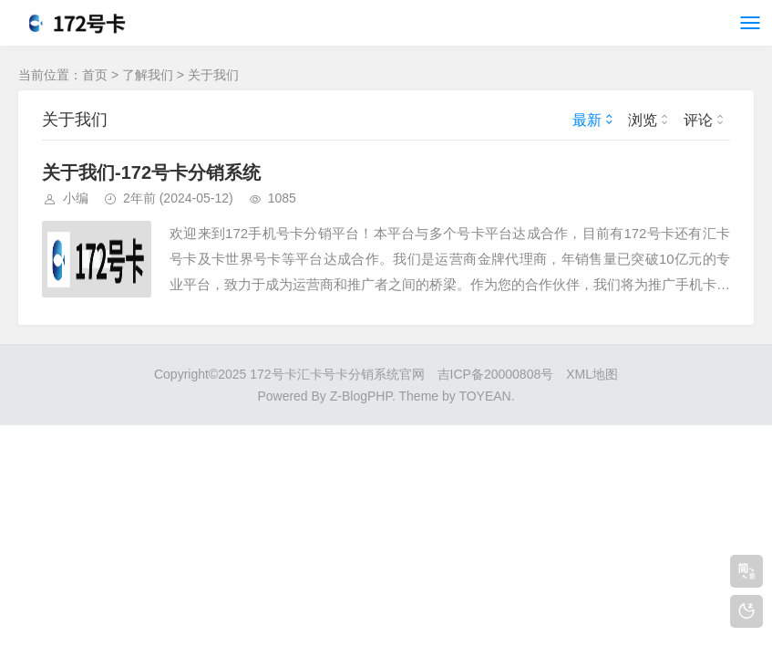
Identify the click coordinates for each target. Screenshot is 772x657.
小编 (75, 198)
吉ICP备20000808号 (495, 374)
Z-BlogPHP (361, 396)
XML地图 (592, 374)
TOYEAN (484, 396)
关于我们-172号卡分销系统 (151, 172)
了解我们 (147, 75)
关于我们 (213, 75)
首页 (95, 75)
